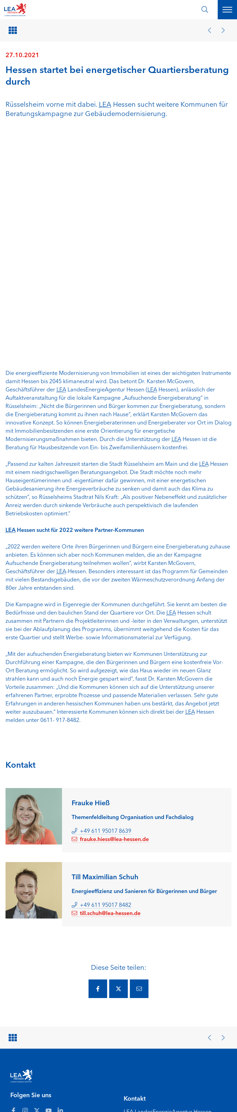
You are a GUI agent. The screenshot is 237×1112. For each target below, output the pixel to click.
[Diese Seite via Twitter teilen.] (118, 763)
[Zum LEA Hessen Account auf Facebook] (13, 884)
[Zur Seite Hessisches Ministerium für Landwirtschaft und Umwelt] (175, 1040)
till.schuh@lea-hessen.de (106, 687)
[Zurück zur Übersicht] (14, 30)
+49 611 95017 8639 (101, 604)
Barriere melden (122, 1090)
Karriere (106, 1097)
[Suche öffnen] (204, 9)
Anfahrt (18, 1090)
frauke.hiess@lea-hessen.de (110, 613)
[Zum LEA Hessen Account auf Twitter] (37, 884)
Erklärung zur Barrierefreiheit (66, 1090)
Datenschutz (189, 1090)
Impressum (158, 1090)
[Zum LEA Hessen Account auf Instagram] (25, 884)
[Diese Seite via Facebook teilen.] (97, 763)
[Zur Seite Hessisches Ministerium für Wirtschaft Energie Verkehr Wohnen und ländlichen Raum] (175, 1000)
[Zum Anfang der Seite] (213, 1097)
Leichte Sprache (28, 1097)
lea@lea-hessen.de (147, 943)
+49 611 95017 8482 (101, 678)
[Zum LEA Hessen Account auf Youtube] (48, 884)
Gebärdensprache (72, 1097)
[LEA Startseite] (31, 9)
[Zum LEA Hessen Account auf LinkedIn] (60, 884)
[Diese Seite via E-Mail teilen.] (139, 763)
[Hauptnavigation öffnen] (227, 9)
